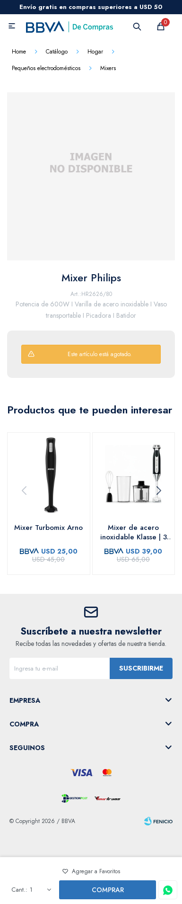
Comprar (108, 890)
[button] (158, 490)
